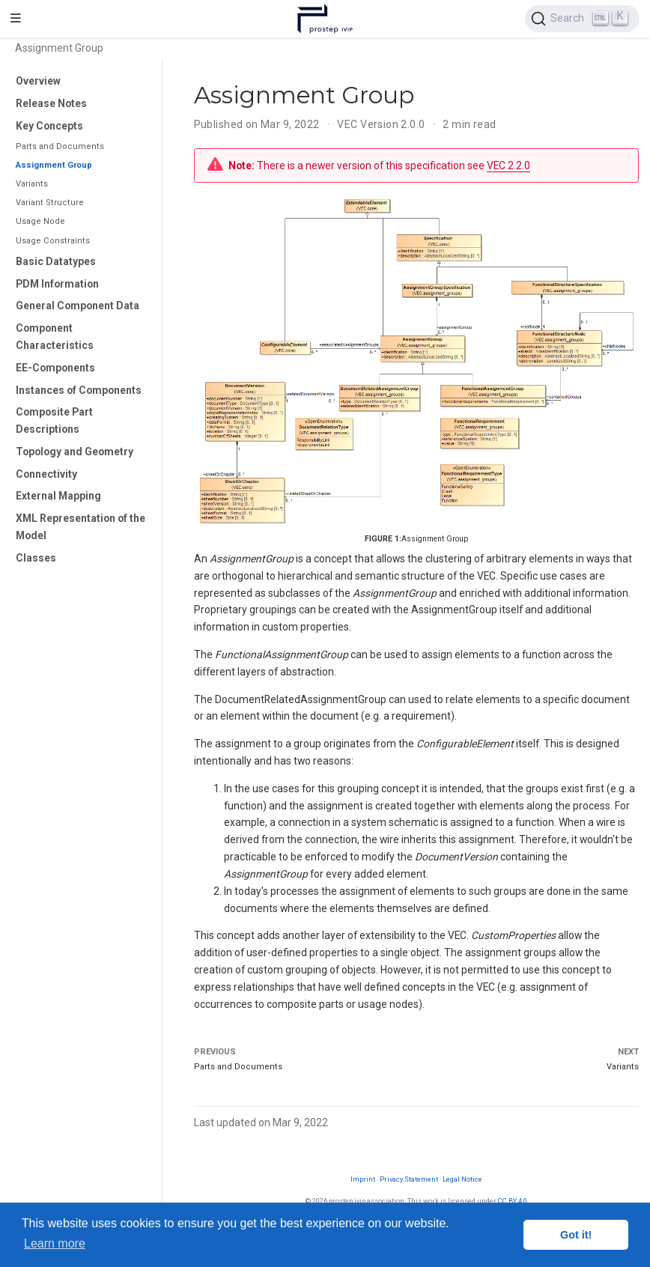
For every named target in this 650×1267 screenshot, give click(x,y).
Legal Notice (462, 1179)
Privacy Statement (409, 1179)
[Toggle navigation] (15, 19)
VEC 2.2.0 (508, 165)
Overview (38, 81)
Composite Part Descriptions (54, 420)
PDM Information (57, 284)
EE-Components (55, 368)
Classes (36, 558)
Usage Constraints (53, 241)
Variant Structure (50, 202)
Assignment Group (54, 165)
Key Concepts (49, 126)
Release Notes (51, 103)
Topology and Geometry (74, 452)
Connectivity (46, 474)
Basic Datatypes (56, 261)
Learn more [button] (54, 1243)
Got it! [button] (576, 1235)
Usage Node (40, 221)
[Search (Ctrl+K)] (582, 18)
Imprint (362, 1179)
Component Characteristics (55, 336)
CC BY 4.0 (512, 1201)
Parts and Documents (60, 146)
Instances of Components (79, 390)
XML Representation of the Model (80, 526)
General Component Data (77, 306)
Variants (32, 184)
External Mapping (58, 496)
